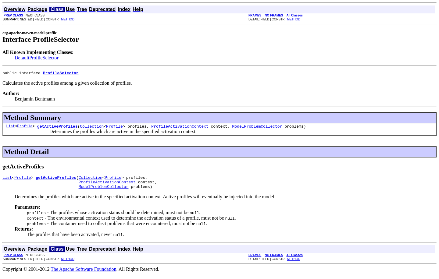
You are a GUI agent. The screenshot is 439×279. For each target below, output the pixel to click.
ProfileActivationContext (179, 128)
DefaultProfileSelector (37, 57)
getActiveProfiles (57, 128)
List (10, 127)
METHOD (67, 19)
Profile (24, 127)
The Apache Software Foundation (83, 273)
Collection (92, 128)
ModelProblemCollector (257, 128)
